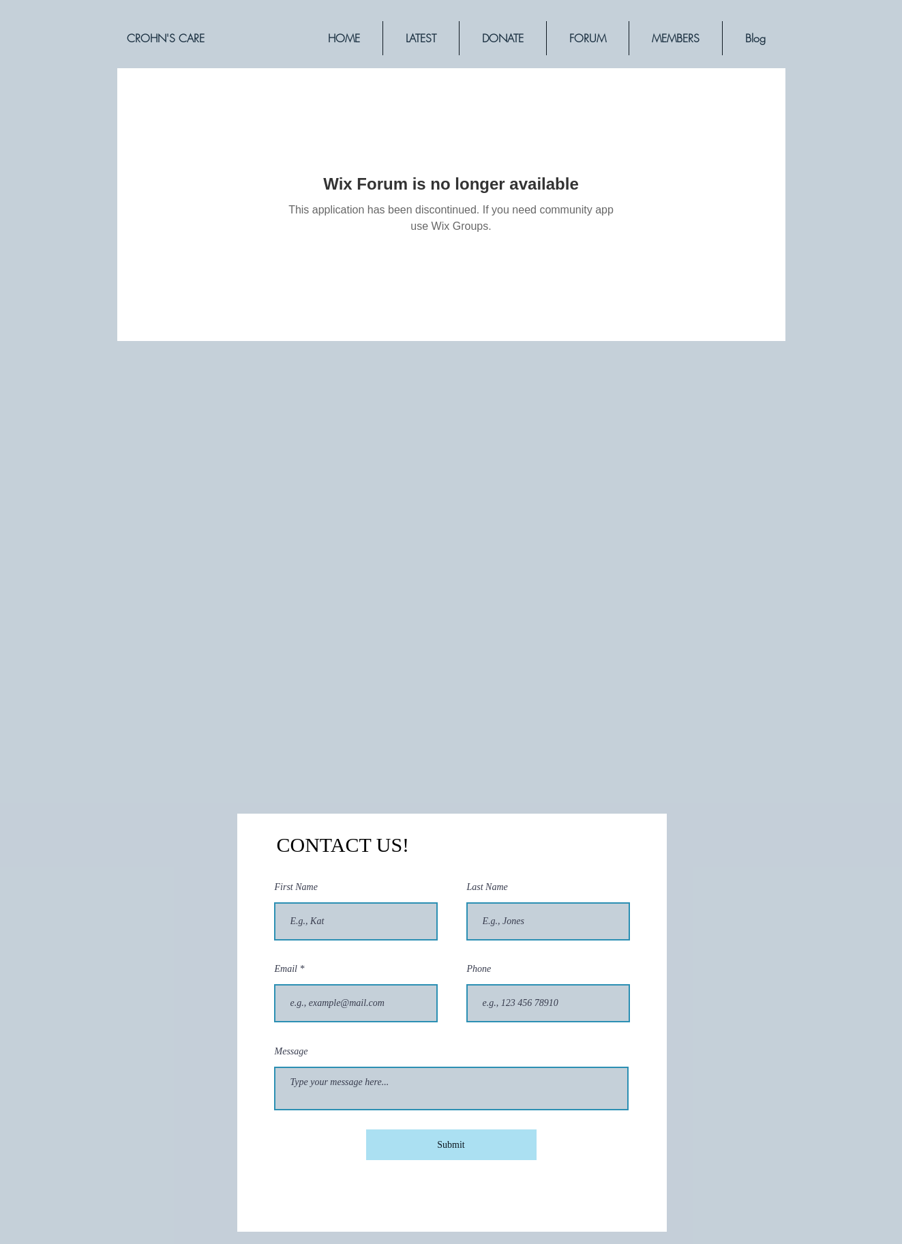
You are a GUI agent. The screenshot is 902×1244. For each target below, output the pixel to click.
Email (286, 969)
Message (291, 1051)
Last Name (487, 887)
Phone (479, 969)
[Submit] (451, 1144)
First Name (296, 887)
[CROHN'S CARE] (165, 38)
